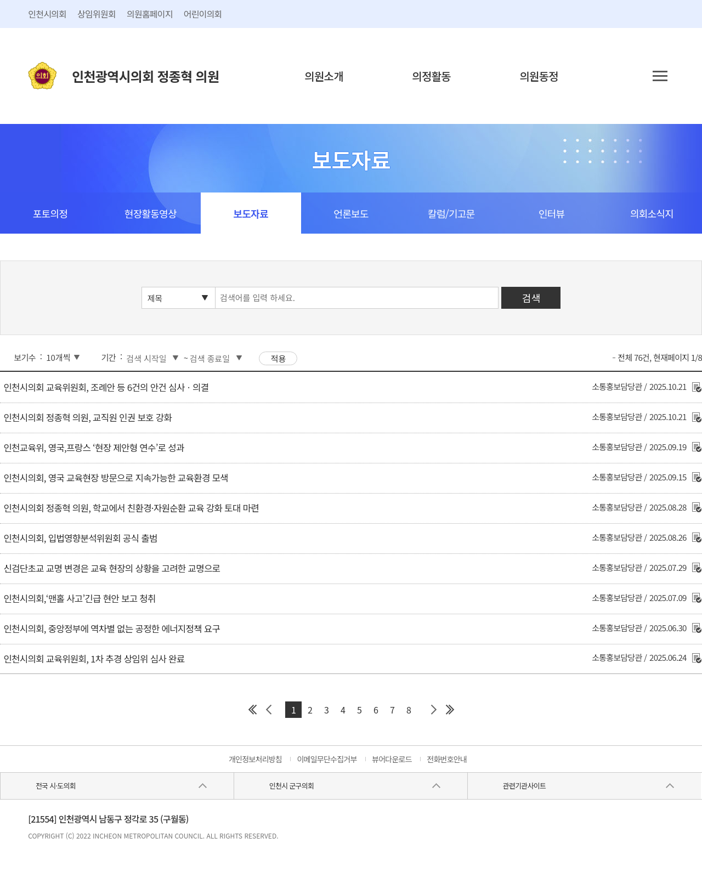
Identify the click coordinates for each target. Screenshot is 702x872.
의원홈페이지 (150, 13)
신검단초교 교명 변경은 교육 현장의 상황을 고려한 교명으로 (111, 568)
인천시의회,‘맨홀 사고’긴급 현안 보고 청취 (79, 598)
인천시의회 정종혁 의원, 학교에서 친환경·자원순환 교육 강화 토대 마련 (130, 507)
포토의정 (50, 213)
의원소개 (323, 76)
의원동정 (538, 76)
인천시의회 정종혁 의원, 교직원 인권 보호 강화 (87, 417)
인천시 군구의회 (291, 785)
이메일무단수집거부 (326, 759)
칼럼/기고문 (451, 213)
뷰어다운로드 (392, 759)
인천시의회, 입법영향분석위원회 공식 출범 (80, 538)
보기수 (25, 357)
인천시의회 (47, 13)
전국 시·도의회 (56, 785)
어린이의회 (203, 13)
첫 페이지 (252, 709)
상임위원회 (96, 13)
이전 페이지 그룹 (269, 709)
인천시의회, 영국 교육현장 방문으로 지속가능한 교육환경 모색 (115, 477)
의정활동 (431, 76)
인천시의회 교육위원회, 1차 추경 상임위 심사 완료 (93, 658)
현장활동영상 (150, 213)
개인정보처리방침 (255, 759)
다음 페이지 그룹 (433, 709)
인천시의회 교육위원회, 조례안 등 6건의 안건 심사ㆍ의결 (105, 387)
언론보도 (350, 213)
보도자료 (250, 213)
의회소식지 (651, 213)
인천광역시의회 (145, 76)
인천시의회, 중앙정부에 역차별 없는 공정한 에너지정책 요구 (111, 628)
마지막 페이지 (449, 709)
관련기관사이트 (524, 785)
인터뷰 (551, 213)
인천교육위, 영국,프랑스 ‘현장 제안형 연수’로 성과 (93, 447)
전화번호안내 (447, 759)
